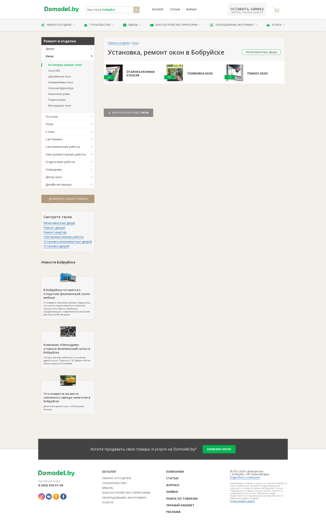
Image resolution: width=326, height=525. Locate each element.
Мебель (132, 25)
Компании (175, 471)
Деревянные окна (59, 76)
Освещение (54, 169)
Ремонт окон (257, 73)
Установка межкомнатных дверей (67, 242)
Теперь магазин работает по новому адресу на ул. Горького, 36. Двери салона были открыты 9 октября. (67, 348)
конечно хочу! (219, 449)
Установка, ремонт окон (65, 65)
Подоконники (56, 100)
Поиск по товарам (182, 498)
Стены (50, 132)
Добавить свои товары (68, 199)
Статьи (175, 9)
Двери (50, 49)
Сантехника (54, 139)
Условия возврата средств (242, 501)
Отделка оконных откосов (140, 73)
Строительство (99, 25)
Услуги (275, 25)
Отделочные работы (60, 162)
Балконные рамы (59, 94)
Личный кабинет (180, 505)
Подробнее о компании (245, 477)
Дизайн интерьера (59, 184)
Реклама (173, 511)
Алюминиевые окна (60, 82)
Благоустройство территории (175, 25)
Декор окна (54, 177)
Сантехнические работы (63, 147)
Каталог (158, 9)
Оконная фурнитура (61, 88)
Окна (49, 56)
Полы (49, 124)
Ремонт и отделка (58, 25)
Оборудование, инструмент (233, 25)
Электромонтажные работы (66, 154)
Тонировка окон (200, 73)
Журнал (191, 9)
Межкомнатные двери (59, 223)
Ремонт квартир (55, 232)
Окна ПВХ (54, 70)
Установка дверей (56, 246)
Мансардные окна (59, 105)
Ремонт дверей (54, 228)
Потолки (52, 117)
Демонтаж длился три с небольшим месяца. (67, 396)
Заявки (172, 491)
